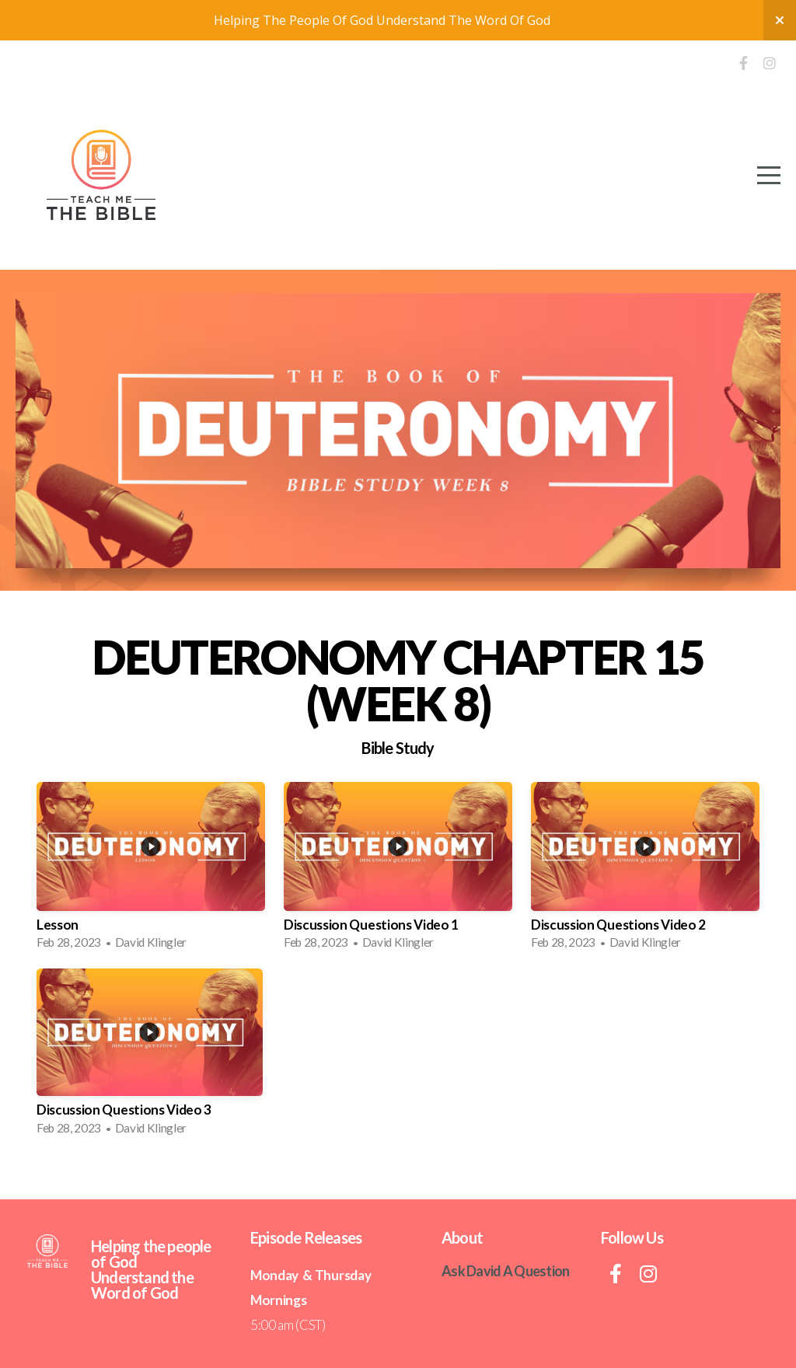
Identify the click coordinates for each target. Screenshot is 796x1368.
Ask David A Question (506, 1270)
